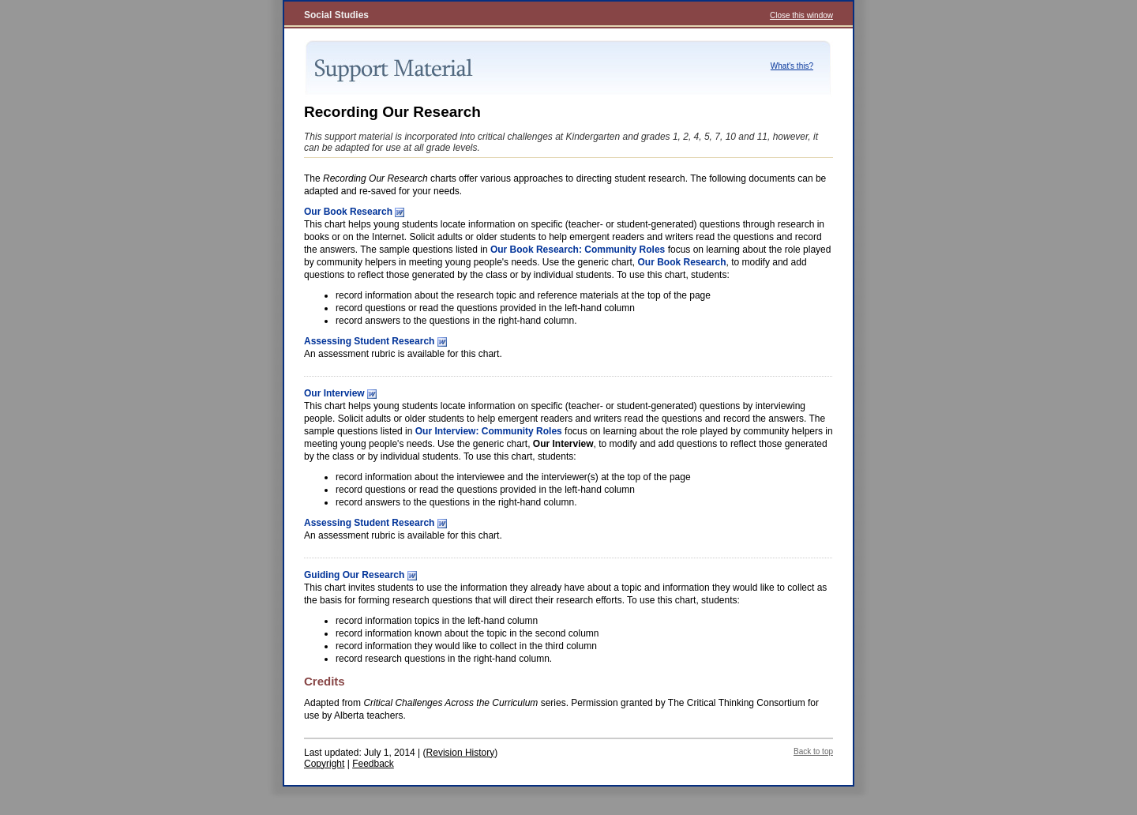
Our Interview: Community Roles (488, 431)
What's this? (792, 66)
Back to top (813, 751)
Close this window (801, 15)
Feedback (373, 763)
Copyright (324, 763)
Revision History (460, 752)
